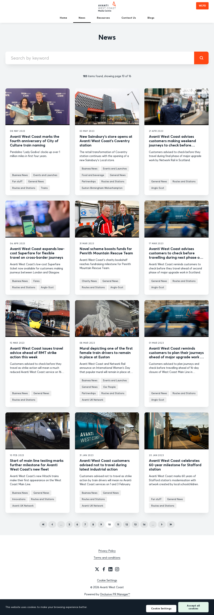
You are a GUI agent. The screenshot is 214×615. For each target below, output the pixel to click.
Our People (109, 386)
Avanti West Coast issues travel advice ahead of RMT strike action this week (36, 352)
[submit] (201, 58)
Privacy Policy (107, 551)
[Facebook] (104, 569)
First (43, 524)
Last (171, 524)
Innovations (18, 499)
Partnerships (89, 181)
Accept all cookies (193, 607)
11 (118, 524)
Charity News (89, 281)
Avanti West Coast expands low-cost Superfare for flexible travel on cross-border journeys (37, 253)
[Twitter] (97, 569)
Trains (44, 187)
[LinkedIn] (110, 569)
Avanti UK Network (92, 399)
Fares (36, 281)
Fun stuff (17, 181)
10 (109, 524)
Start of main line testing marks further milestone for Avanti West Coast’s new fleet (36, 464)
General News (36, 181)
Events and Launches (45, 175)
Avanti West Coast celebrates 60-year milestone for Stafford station (175, 464)
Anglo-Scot (157, 187)
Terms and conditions (107, 557)
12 (127, 524)
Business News (20, 175)
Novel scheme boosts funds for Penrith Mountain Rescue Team (106, 250)
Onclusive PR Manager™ (115, 594)
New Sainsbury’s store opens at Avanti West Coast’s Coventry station (106, 140)
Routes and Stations (23, 187)
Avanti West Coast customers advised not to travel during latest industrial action (105, 464)
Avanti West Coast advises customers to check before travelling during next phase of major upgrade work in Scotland (176, 255)
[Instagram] (117, 569)
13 (135, 524)
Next (162, 524)
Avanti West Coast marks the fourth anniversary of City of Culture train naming (34, 140)
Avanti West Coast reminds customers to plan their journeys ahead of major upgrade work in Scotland (176, 355)
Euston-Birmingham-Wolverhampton (102, 187)
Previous (52, 524)
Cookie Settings (107, 580)
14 (144, 524)
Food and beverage (93, 175)
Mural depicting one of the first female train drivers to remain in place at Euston (106, 352)
